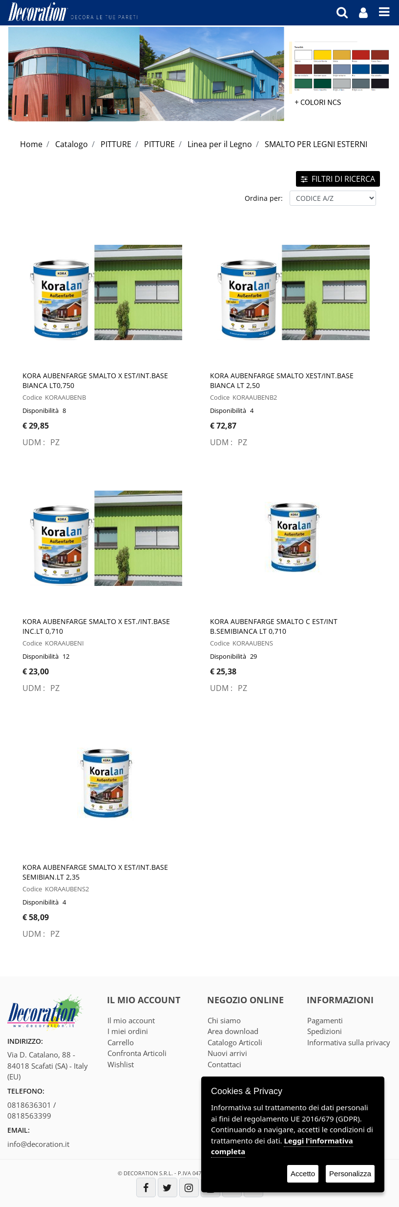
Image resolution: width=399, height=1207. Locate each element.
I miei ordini (127, 1031)
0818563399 (29, 1116)
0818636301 (29, 1105)
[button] (342, 12)
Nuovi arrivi (227, 1053)
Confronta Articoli (137, 1053)
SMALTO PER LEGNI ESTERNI (316, 144)
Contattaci (224, 1064)
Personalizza (350, 1173)
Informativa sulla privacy (348, 1042)
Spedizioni (324, 1031)
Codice (32, 397)
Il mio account (131, 1020)
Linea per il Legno (220, 144)
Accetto (303, 1173)
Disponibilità (40, 410)
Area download (233, 1031)
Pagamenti (325, 1020)
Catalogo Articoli (235, 1042)
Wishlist (120, 1064)
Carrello (120, 1042)
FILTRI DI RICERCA (338, 178)
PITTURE (116, 144)
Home (31, 144)
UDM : (34, 442)
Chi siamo (224, 1020)
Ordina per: (264, 198)
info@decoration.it (38, 1144)
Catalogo (71, 144)
